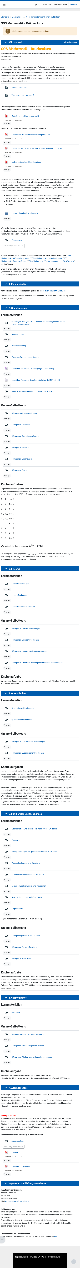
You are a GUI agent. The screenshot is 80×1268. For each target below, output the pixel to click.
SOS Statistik (68, 261)
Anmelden (73, 4)
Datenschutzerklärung (51, 1257)
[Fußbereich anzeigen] (73, 1261)
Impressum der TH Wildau (26, 1257)
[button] (37, 4)
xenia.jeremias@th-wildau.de (54, 291)
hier (55, 1236)
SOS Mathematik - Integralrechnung (47, 258)
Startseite (5, 17)
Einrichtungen (18, 17)
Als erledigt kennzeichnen (13, 246)
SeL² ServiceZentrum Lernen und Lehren (43, 17)
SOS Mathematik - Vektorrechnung (43, 261)
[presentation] (16, 494)
